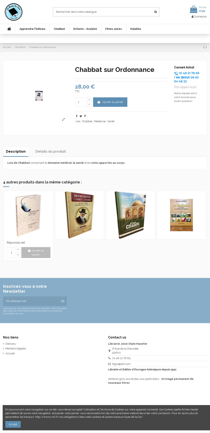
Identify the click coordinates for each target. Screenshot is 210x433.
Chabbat (87, 121)
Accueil (10, 353)
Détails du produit (50, 151)
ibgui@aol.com (121, 363)
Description (16, 151)
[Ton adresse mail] (31, 301)
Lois (78, 121)
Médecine (100, 121)
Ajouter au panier (110, 102)
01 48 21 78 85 (121, 358)
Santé (110, 121)
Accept (13, 424)
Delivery (11, 343)
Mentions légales (16, 348)
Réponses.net (16, 242)
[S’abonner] (63, 301)
